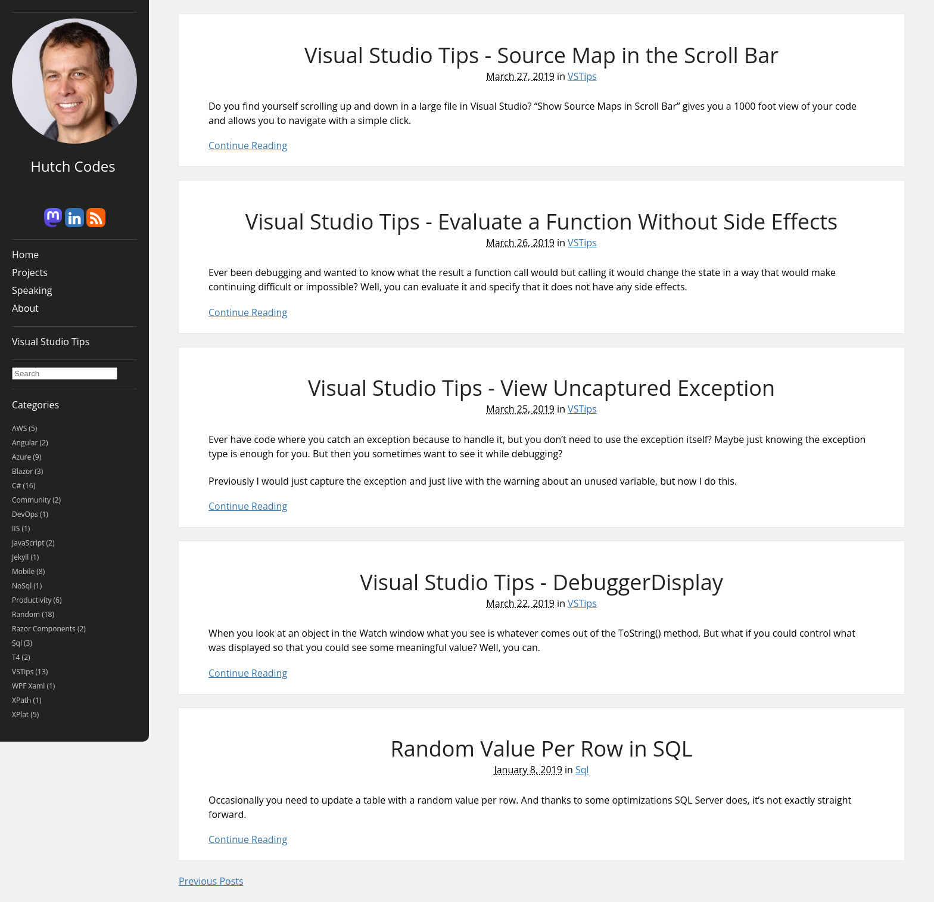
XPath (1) (27, 700)
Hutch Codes (73, 166)
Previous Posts (211, 881)
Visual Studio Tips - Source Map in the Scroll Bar (541, 55)
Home (25, 254)
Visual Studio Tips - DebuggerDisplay (541, 582)
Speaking (32, 290)
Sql (582, 769)
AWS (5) (24, 428)
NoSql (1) (27, 586)
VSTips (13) (30, 672)
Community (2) (36, 500)
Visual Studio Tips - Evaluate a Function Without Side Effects (541, 221)
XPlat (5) (25, 714)
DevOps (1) (30, 514)
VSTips (582, 76)
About (25, 308)
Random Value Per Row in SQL (542, 748)
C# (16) (23, 486)
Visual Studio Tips (50, 341)
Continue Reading (247, 145)
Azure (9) (26, 457)
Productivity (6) (36, 600)
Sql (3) (22, 643)
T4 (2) (21, 657)
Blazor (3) (27, 471)
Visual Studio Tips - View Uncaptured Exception (541, 387)
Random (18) (33, 614)
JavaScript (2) (33, 543)
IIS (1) (21, 528)
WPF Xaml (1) (33, 686)
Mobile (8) (28, 571)
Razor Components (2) (49, 629)
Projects (30, 272)
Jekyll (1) (25, 557)
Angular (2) (30, 443)
